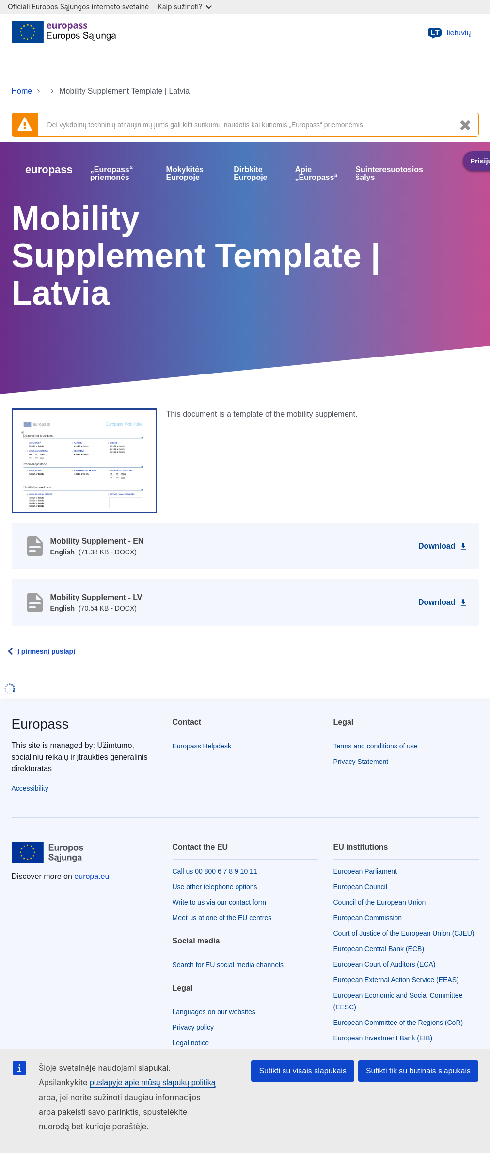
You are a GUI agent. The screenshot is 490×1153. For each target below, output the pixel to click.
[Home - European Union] (64, 33)
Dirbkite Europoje (250, 173)
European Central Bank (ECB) (379, 949)
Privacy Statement (361, 761)
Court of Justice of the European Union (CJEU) (403, 933)
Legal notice (191, 1043)
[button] (84, 460)
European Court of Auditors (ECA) (384, 964)
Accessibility (30, 788)
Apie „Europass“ (316, 173)
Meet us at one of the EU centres (222, 918)
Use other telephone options (215, 887)
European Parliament (365, 871)
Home (22, 91)
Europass (40, 723)
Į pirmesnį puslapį (46, 651)
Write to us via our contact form (219, 902)
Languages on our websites (214, 1012)
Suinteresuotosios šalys (389, 173)
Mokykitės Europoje (185, 173)
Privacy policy (193, 1027)
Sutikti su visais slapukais (303, 1071)
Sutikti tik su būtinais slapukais (418, 1071)
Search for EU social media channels (228, 965)
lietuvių (449, 33)
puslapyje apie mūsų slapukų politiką (153, 1082)
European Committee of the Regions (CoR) (398, 1022)
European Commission (367, 918)
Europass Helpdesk (202, 746)
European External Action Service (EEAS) (396, 980)
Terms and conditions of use (375, 746)
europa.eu (91, 876)
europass (49, 169)
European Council (360, 887)
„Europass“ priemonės (111, 173)
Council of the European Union (379, 902)
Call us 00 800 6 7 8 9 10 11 (215, 871)
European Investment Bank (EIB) (383, 1038)
